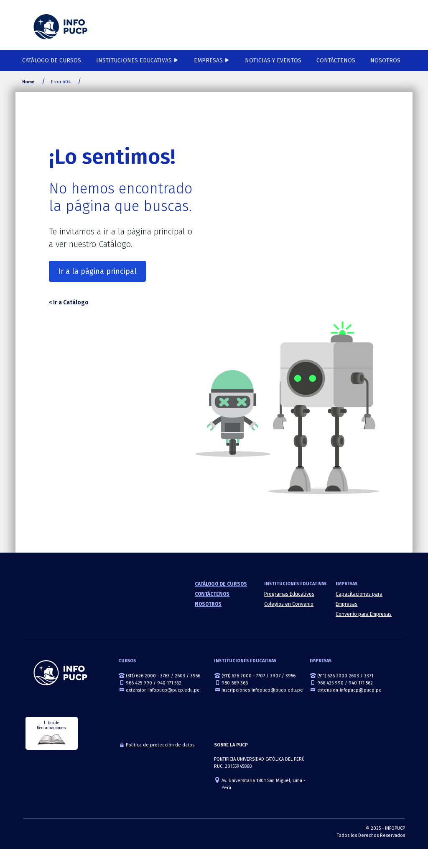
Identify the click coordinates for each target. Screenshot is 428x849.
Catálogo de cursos (51, 60)
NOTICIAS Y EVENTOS (273, 60)
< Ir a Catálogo (69, 302)
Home (28, 82)
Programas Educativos (289, 594)
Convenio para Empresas (364, 614)
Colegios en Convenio (288, 604)
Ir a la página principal (97, 271)
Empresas (208, 60)
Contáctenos (335, 60)
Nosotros (385, 60)
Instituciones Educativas (134, 60)
